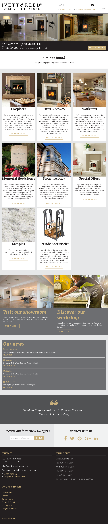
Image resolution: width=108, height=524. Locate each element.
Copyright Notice (9, 508)
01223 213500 (65, 9)
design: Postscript (8, 518)
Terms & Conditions (10, 502)
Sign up (39, 438)
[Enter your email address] (27, 438)
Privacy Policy (8, 505)
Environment (7, 499)
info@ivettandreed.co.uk (85, 9)
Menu (103, 6)
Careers (5, 495)
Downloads (7, 492)
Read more (8, 355)
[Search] (76, 5)
